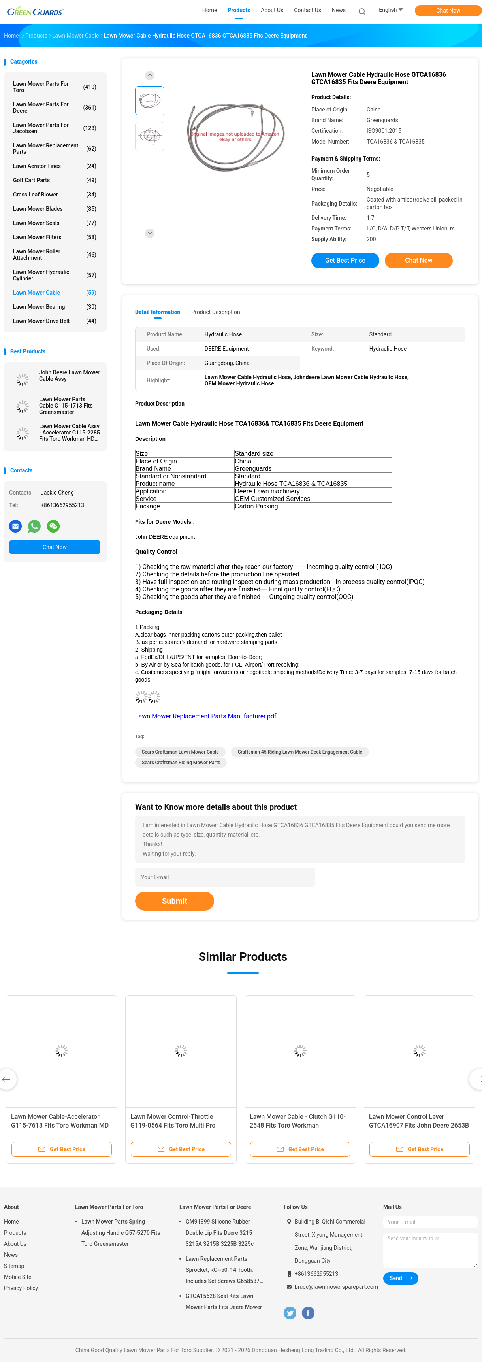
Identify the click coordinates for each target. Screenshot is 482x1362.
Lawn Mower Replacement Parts (54, 148)
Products (15, 1233)
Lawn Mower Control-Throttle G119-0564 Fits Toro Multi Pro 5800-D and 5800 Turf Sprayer (172, 1125)
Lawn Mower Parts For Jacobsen (54, 128)
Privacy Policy (21, 1288)
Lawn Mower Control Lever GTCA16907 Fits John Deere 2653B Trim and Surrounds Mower (419, 1125)
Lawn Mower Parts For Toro (54, 87)
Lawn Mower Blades (54, 209)
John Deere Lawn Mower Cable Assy (69, 375)
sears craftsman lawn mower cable (180, 752)
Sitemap (14, 1266)
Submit (174, 901)
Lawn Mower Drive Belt (54, 321)
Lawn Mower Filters (54, 237)
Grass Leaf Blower (54, 194)
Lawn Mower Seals (54, 223)
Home (11, 1221)
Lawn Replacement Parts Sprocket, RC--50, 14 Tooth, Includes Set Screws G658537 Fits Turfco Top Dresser (223, 1271)
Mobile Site (18, 1277)
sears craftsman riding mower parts (181, 762)
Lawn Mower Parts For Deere (54, 107)
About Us (15, 1244)
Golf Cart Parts (54, 180)
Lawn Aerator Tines (54, 166)
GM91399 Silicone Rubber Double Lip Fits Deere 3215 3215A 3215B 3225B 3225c (220, 1232)
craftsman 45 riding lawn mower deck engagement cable (300, 752)
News (11, 1255)
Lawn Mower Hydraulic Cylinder (54, 275)
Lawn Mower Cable (54, 293)
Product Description (215, 312)
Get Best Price (345, 260)
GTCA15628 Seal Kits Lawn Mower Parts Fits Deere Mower (224, 1301)
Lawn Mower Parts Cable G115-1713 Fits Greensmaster (66, 405)
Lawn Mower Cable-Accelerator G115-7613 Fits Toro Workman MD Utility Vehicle (60, 1125)
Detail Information (157, 312)
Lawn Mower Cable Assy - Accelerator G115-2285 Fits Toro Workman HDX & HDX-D (69, 432)
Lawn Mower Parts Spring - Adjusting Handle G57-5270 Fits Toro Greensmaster (120, 1232)
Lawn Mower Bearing (54, 307)
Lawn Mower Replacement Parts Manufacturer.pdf (206, 716)
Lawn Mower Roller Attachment (54, 254)
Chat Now (449, 11)
